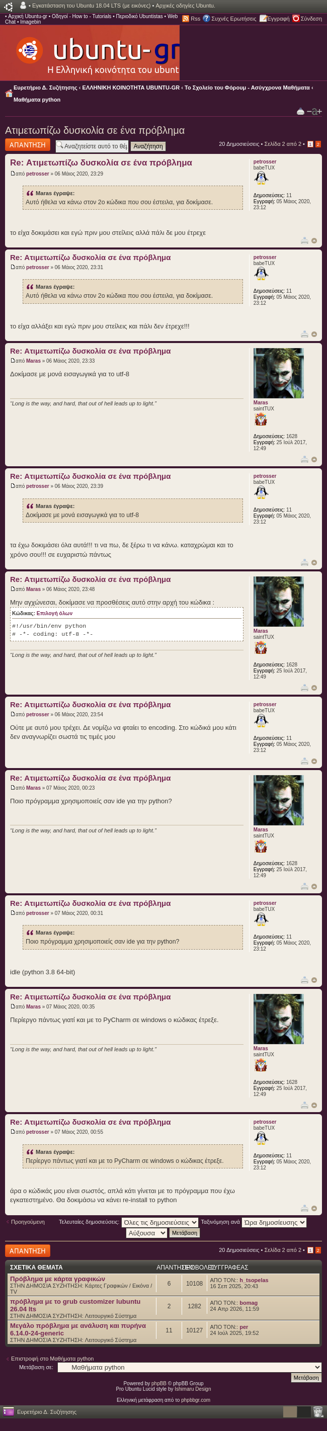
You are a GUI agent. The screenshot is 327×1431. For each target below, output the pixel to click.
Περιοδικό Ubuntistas (139, 16)
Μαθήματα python (37, 100)
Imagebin (30, 22)
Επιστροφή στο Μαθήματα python (52, 1359)
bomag (248, 1303)
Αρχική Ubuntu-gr (27, 16)
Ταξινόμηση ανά (254, 1222)
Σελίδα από (282, 144)
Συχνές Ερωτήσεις (233, 19)
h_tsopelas (253, 1280)
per (243, 1327)
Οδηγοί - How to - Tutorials (81, 16)
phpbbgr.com (195, 1400)
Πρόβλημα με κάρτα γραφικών (57, 1279)
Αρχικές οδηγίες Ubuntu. (185, 6)
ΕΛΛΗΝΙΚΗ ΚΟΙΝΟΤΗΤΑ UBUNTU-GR (131, 88)
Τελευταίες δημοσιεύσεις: (129, 1222)
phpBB (159, 1383)
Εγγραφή (279, 19)
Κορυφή (314, 240)
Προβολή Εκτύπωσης (300, 111)
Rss (195, 19)
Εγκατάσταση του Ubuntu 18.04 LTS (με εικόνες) (91, 6)
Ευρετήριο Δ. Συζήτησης (45, 88)
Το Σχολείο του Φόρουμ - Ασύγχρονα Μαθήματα (247, 88)
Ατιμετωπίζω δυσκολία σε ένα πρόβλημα (95, 130)
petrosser (37, 174)
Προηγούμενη (28, 1222)
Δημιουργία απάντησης (27, 144)
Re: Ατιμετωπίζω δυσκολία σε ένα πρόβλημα (101, 162)
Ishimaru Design (193, 1389)
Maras (33, 361)
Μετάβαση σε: (36, 1367)
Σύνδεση (311, 19)
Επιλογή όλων (54, 613)
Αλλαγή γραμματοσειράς (314, 111)
